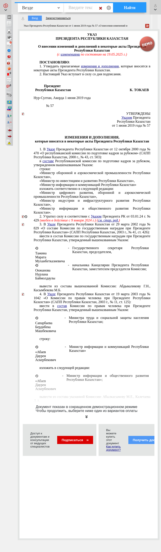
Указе (51, 149)
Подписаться (75, 440)
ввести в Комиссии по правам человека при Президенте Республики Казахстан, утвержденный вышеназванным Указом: (92, 308)
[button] (5, 7)
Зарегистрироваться (58, 18)
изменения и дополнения (100, 66)
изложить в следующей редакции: (64, 368)
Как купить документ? (113, 448)
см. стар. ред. (108, 220)
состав (62, 306)
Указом (126, 117)
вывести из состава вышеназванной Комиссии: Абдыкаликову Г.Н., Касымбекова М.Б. (92, 288)
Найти (130, 7)
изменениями (70, 54)
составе (48, 161)
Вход (35, 18)
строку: (44, 339)
